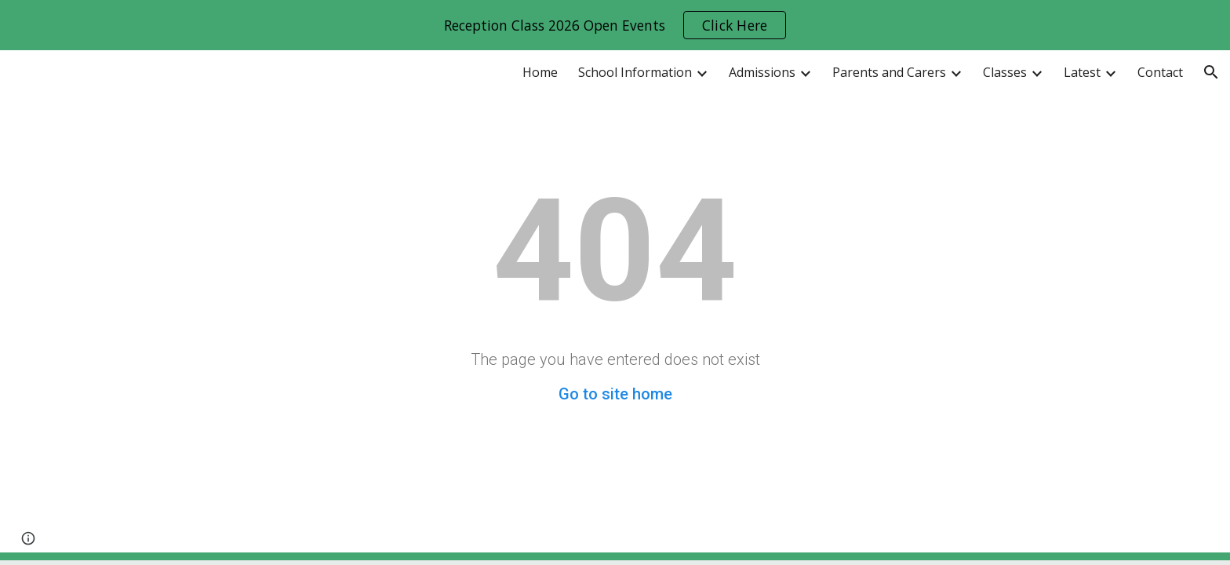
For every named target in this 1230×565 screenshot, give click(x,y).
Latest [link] (1082, 72)
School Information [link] (635, 72)
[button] (1211, 72)
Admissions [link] (762, 72)
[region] (615, 25)
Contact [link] (1160, 72)
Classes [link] (1005, 72)
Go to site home (615, 394)
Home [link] (540, 72)
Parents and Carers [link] (889, 72)
